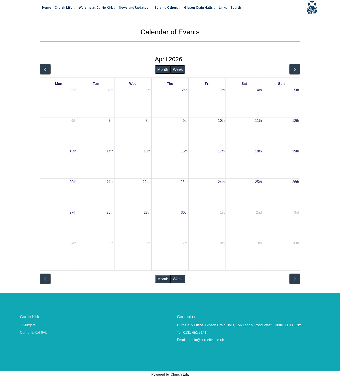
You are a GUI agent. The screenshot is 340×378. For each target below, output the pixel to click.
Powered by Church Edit (170, 374)
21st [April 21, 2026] (110, 182)
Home (46, 7)
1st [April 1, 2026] (148, 90)
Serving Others (166, 7)
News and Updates (133, 7)
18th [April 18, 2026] (258, 151)
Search (235, 7)
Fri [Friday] (207, 84)
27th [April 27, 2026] (73, 212)
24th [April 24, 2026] (221, 182)
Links (223, 7)
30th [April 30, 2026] (184, 212)
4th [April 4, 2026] (259, 90)
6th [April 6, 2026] (73, 120)
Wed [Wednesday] (132, 84)
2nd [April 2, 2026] (185, 90)
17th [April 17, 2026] (221, 151)
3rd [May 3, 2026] (296, 212)
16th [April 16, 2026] (184, 151)
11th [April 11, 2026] (258, 120)
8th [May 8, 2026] (222, 243)
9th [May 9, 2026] (259, 243)
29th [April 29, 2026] (147, 212)
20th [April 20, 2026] (73, 182)
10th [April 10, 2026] (221, 120)
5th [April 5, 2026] (296, 90)
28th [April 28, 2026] (110, 212)
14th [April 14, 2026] (110, 151)
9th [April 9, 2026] (185, 120)
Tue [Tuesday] (96, 84)
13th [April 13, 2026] (73, 151)
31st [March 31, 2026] (110, 90)
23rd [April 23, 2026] (184, 182)
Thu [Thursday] (170, 84)
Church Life (63, 7)
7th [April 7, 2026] (111, 120)
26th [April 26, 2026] (295, 182)
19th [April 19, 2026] (295, 151)
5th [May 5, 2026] (111, 243)
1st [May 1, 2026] (222, 212)
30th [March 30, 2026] (73, 90)
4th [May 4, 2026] (73, 243)
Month (162, 69)
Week (178, 69)
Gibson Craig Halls (198, 7)
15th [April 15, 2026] (147, 151)
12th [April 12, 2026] (295, 120)
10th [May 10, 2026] (295, 243)
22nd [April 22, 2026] (146, 182)
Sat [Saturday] (244, 84)
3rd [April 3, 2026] (222, 90)
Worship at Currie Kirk (96, 7)
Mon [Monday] (58, 84)
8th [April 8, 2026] (148, 120)
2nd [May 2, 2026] (259, 212)
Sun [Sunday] (281, 84)
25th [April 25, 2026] (258, 182)
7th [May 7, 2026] (185, 243)
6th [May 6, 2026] (148, 243)
